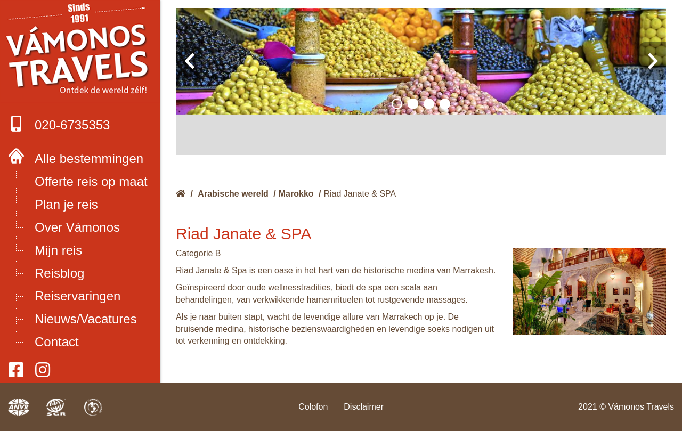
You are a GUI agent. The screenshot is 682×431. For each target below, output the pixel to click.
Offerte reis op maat (91, 181)
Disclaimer (364, 406)
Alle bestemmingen (89, 158)
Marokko (296, 193)
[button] (397, 104)
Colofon (313, 406)
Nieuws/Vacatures (86, 319)
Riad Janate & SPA (359, 193)
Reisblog (59, 273)
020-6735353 (59, 124)
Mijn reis (58, 250)
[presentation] (189, 61)
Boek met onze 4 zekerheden (80, 51)
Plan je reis (66, 204)
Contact (57, 342)
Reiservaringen (77, 296)
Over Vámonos (77, 227)
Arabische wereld (233, 193)
